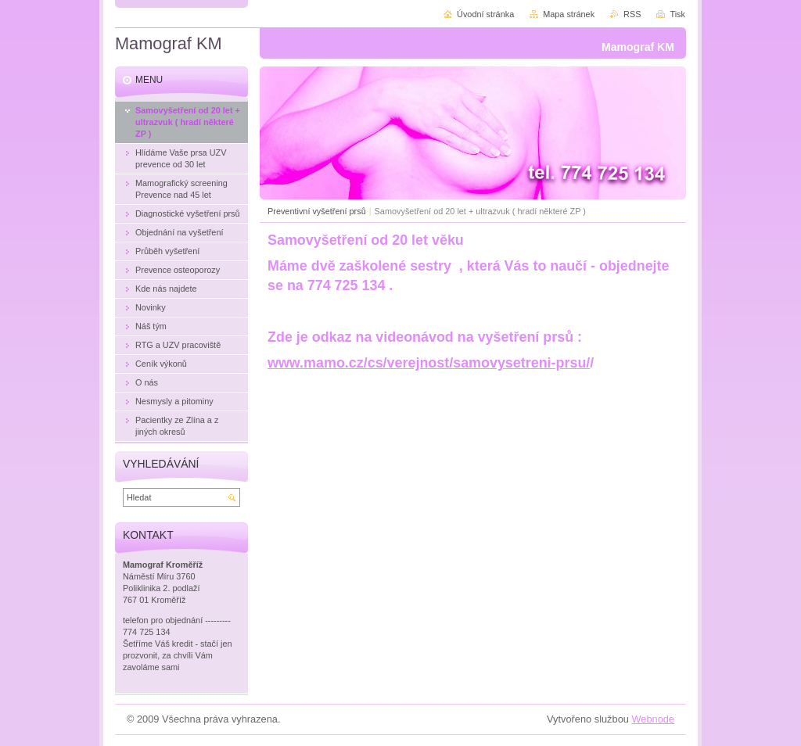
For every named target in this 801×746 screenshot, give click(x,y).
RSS (632, 14)
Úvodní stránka (485, 14)
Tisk (677, 14)
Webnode (652, 719)
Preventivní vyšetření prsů (317, 211)
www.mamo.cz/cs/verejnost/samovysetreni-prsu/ (429, 363)
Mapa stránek (568, 14)
